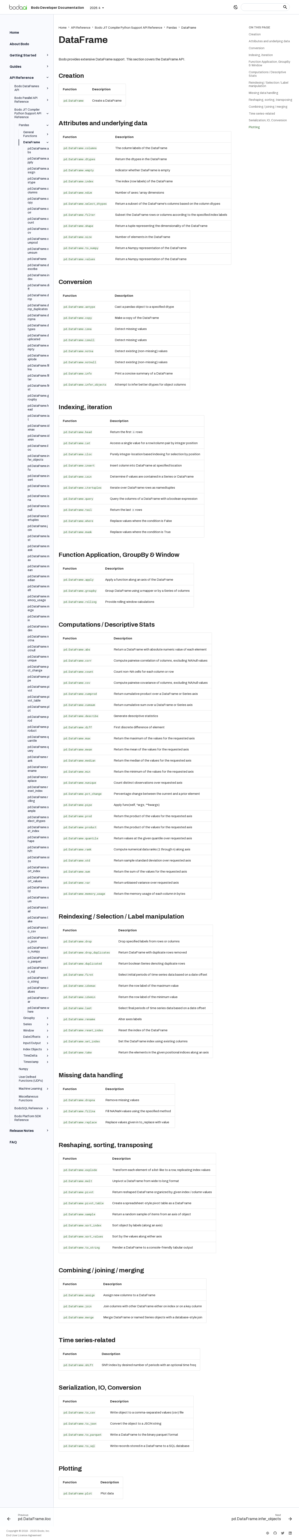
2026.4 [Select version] (95, 8)
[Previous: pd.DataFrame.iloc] (30, 1518)
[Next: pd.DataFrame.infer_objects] (260, 1518)
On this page (259, 27)
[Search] (265, 7)
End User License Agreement (23, 1535)
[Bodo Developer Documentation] (18, 7)
